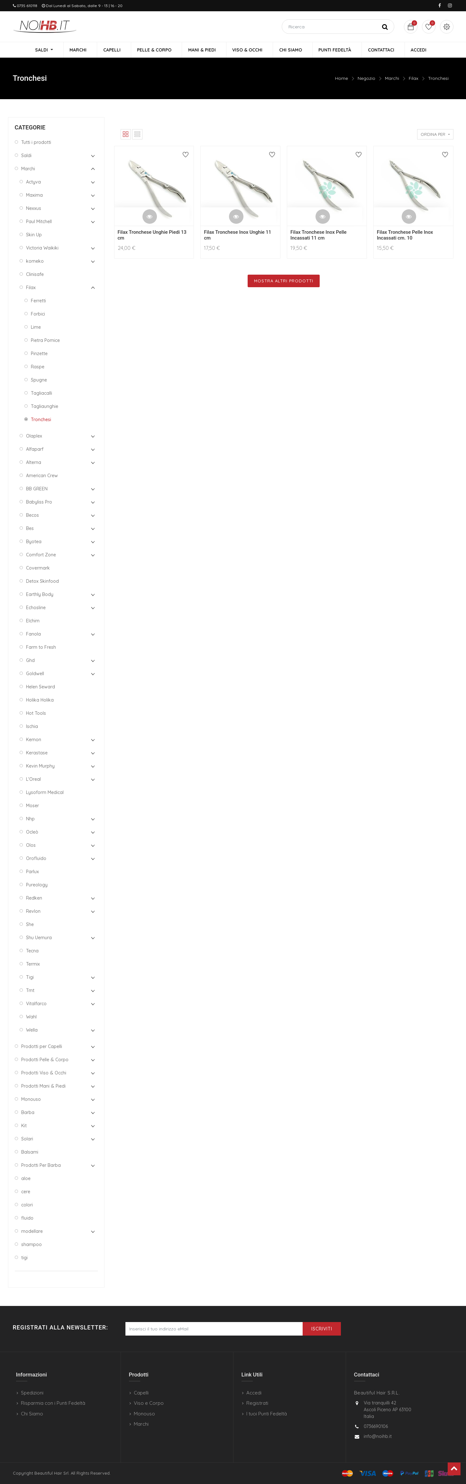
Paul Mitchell (39, 222)
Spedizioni (32, 1393)
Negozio (366, 79)
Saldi (26, 156)
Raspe (37, 367)
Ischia (32, 727)
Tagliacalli (41, 393)
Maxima (34, 195)
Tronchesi (438, 79)
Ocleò (32, 832)
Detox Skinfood (42, 581)
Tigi (30, 977)
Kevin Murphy (40, 766)
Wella (32, 1030)
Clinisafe (35, 275)
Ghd (30, 661)
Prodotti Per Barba (41, 1165)
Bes (30, 529)
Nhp (30, 819)
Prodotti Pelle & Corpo (45, 1060)
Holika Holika (40, 700)
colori (27, 1205)
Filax (413, 79)
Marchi (392, 79)
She (30, 925)
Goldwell (35, 674)
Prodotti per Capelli (41, 1047)
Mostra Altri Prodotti (283, 281)
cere (25, 1192)
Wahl (31, 1017)
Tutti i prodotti (36, 143)
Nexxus (33, 209)
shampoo (31, 1245)
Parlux (32, 872)
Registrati (257, 1403)
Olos (31, 845)
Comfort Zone (41, 555)
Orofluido (36, 859)
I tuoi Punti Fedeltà (266, 1414)
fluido (27, 1218)
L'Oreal (33, 779)
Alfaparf (34, 449)
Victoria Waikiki (42, 248)
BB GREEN (37, 489)
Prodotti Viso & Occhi (43, 1073)
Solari (27, 1139)
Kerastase (37, 753)
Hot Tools (36, 713)
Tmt (30, 991)
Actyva (33, 182)
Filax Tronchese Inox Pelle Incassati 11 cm (318, 235)
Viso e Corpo (149, 1403)
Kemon (33, 740)
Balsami (29, 1152)
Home (341, 79)
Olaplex (34, 436)
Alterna (33, 463)
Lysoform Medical (45, 793)
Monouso (31, 1099)
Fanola (33, 634)
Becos (32, 515)
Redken (34, 898)
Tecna (32, 951)
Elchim (33, 621)
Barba (27, 1113)
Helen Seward (40, 687)
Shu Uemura (39, 938)
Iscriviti (321, 1329)
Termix (33, 964)
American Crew (42, 476)
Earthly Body (39, 595)
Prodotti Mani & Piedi (43, 1086)
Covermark (38, 568)
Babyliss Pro (39, 502)
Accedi (253, 1393)
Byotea (33, 542)
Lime (36, 327)
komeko (35, 261)
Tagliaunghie (44, 407)
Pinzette (39, 354)
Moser (32, 806)
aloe (26, 1179)
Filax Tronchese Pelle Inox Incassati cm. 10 (405, 235)
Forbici (38, 314)
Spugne (39, 380)
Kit (24, 1126)
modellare (32, 1231)
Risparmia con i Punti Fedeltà (53, 1403)
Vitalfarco (36, 1004)
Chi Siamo (32, 1414)
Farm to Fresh (41, 647)
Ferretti (38, 301)
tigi (24, 1258)
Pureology (37, 885)
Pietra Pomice (45, 341)
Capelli (141, 1393)
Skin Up (34, 235)
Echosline (36, 608)
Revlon (33, 911)
